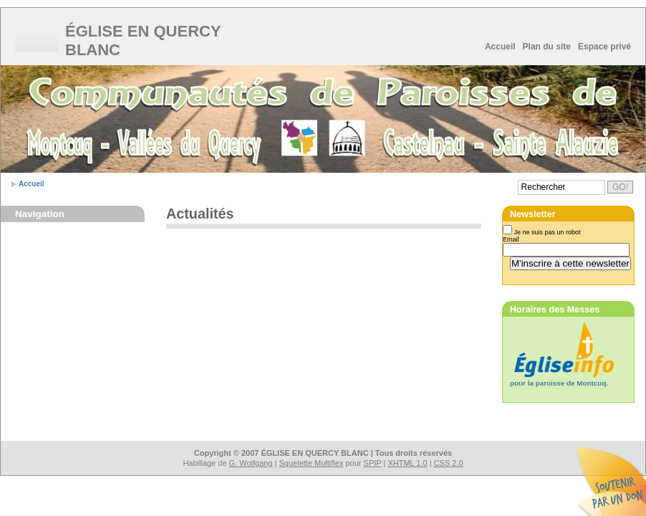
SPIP (373, 463)
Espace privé (604, 47)
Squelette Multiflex (311, 463)
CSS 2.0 (448, 463)
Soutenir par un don (610, 480)
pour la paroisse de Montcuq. (559, 383)
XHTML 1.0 (407, 463)
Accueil (500, 47)
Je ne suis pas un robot (542, 232)
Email (511, 239)
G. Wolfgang (251, 463)
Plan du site (547, 47)
